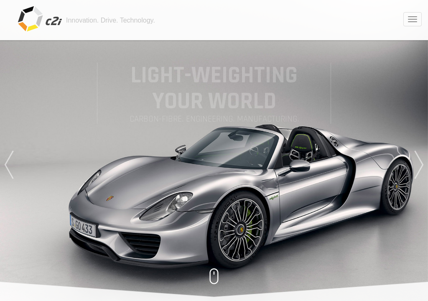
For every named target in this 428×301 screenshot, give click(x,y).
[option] (214, 150)
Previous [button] (7, 164)
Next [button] (420, 164)
